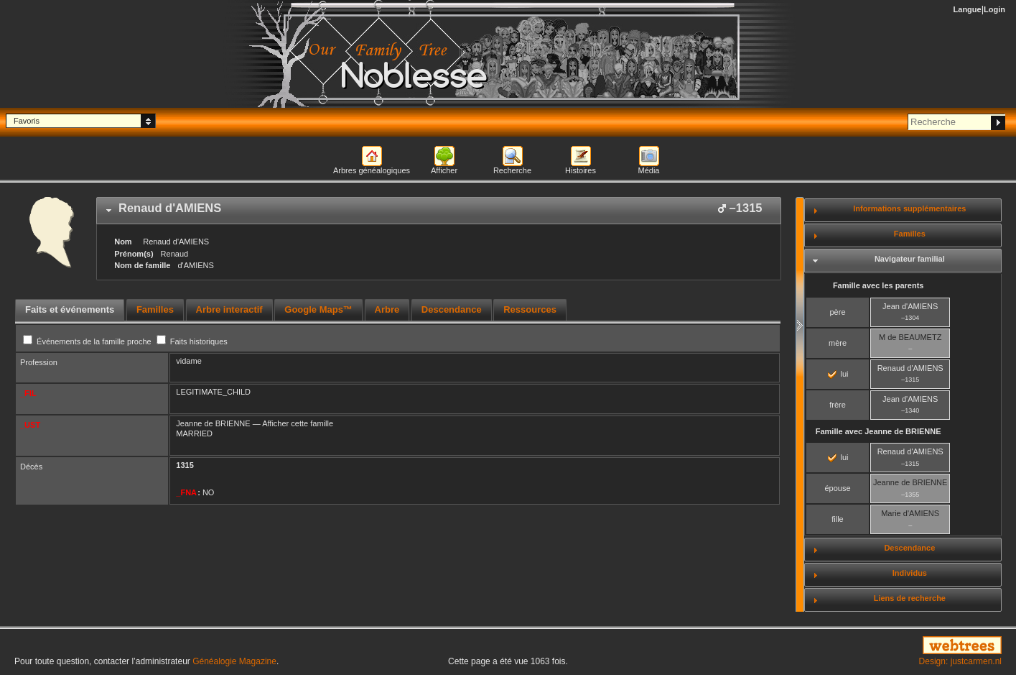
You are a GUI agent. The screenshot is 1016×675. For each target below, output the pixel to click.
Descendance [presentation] (451, 309)
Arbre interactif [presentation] (229, 309)
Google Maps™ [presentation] (318, 309)
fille (837, 519)
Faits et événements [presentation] (69, 309)
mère (838, 343)
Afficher (444, 170)
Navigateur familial (910, 258)
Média (649, 170)
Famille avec (878, 431)
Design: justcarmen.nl (960, 661)
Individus (910, 573)
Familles (910, 233)
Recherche (512, 170)
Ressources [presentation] (529, 309)
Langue (968, 9)
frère (837, 404)
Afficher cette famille (297, 423)
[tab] (438, 210)
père (837, 312)
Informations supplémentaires (909, 208)
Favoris (26, 120)
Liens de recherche (910, 598)
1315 (184, 465)
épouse (837, 488)
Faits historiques (192, 341)
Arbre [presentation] (387, 309)
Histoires (580, 170)
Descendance (909, 547)
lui (838, 373)
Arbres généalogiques (371, 170)
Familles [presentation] (155, 309)
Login (994, 9)
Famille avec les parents (878, 285)
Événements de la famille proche (88, 341)
